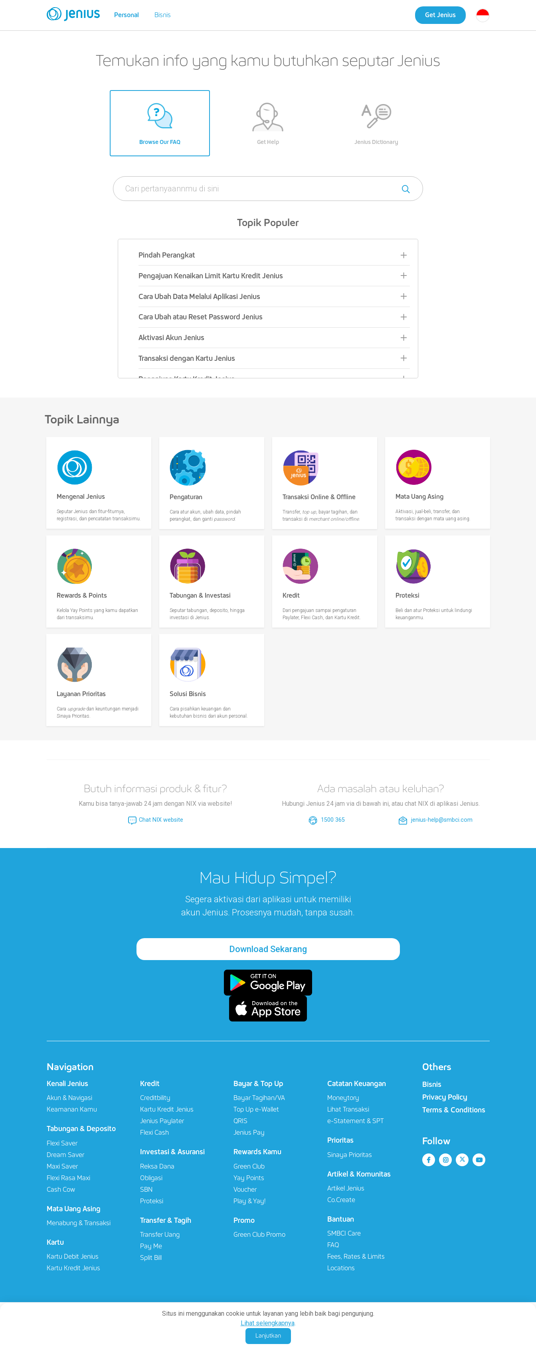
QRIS (240, 1121)
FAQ (333, 1245)
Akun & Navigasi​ (69, 1098)
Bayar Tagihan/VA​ (259, 1098)
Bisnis (162, 15)
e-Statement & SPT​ (355, 1121)
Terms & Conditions (453, 1110)
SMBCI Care (344, 1233)
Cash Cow (61, 1189)
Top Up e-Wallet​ (256, 1109)
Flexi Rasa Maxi (68, 1178)
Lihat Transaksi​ (348, 1109)
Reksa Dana (157, 1166)
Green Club (249, 1166)
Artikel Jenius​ (345, 1188)
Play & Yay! (249, 1201)
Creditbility (155, 1098)
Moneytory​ (343, 1098)
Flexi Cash (154, 1132)
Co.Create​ (341, 1200)
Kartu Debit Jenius (73, 1256)
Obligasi (151, 1178)
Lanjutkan (268, 1335)
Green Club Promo (259, 1234)
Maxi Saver (62, 1166)
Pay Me (151, 1246)
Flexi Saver (62, 1143)
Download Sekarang (268, 949)
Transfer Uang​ (160, 1234)
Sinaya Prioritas (349, 1155)
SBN (146, 1189)
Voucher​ (245, 1189)
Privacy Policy (444, 1097)
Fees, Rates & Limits (356, 1256)
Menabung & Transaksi (79, 1223)
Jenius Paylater (162, 1121)
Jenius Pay (249, 1132)
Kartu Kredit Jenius (73, 1268)
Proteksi (151, 1201)
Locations (341, 1268)
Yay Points (248, 1178)
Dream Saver (65, 1155)
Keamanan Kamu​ (72, 1109)
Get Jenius (440, 15)
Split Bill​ (151, 1257)
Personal (126, 15)
